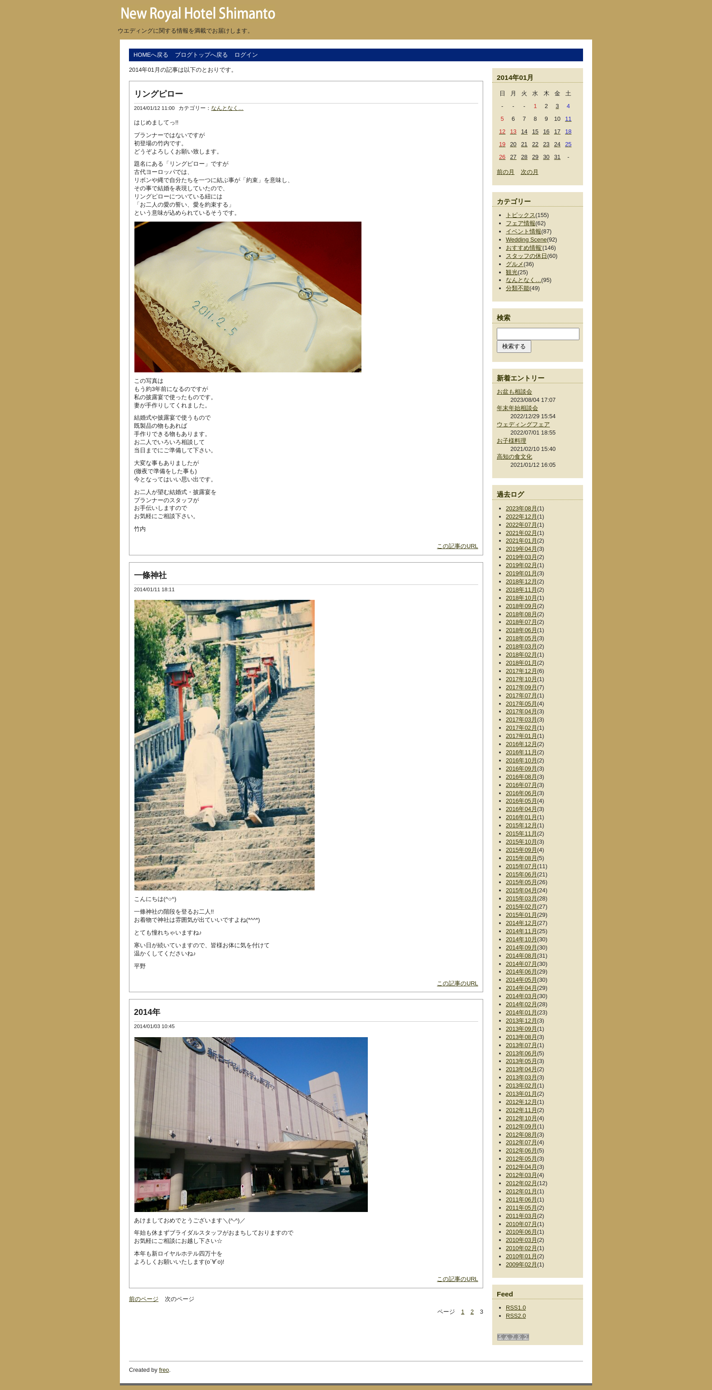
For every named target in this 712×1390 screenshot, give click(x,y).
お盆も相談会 (514, 391)
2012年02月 (521, 1183)
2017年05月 (521, 703)
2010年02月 (521, 1248)
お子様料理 (511, 440)
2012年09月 (521, 1126)
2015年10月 (521, 841)
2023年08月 (521, 508)
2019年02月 (521, 565)
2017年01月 (521, 735)
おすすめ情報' (524, 247)
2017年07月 (521, 695)
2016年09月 (521, 768)
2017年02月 (521, 727)
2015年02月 (521, 906)
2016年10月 (521, 760)
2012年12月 (521, 1101)
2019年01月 (521, 573)
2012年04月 (521, 1166)
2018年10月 (521, 597)
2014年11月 (521, 931)
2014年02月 (521, 1004)
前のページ (143, 1299)
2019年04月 (521, 548)
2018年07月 (521, 621)
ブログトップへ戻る (201, 54)
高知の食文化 (514, 456)
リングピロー (158, 94)
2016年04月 (521, 809)
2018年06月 (521, 630)
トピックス (520, 215)
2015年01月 (521, 914)
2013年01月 (521, 1093)
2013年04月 (521, 1069)
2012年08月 (521, 1134)
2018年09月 (521, 606)
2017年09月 (521, 687)
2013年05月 (521, 1061)
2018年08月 (521, 614)
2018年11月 (521, 589)
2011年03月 (521, 1215)
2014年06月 (521, 971)
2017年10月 (521, 679)
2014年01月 (521, 1012)
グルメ (515, 264)
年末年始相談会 (517, 408)
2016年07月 (521, 785)
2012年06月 (521, 1150)
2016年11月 (521, 752)
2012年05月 (521, 1158)
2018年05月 (521, 638)
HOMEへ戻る (151, 54)
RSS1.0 (516, 1307)
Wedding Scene (526, 239)
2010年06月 (521, 1231)
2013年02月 (521, 1085)
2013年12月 (521, 1020)
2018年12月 (521, 581)
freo (164, 1369)
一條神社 (150, 575)
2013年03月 (521, 1077)
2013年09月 (521, 1028)
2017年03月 (521, 719)
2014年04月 (521, 987)
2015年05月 (521, 882)
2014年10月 (521, 939)
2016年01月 (521, 817)
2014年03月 (521, 996)
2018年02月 (521, 654)
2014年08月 (521, 955)
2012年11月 (521, 1110)
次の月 (530, 171)
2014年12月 (521, 923)
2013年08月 (521, 1037)
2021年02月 (521, 532)
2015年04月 (521, 890)
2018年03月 (521, 646)
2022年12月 (521, 516)
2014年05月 (521, 979)
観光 (512, 272)
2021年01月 (521, 540)
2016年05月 (521, 800)
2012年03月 (521, 1175)
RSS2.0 (516, 1315)
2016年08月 (521, 776)
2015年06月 (521, 874)
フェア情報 (520, 223)
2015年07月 (521, 866)
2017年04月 (521, 711)
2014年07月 (521, 963)
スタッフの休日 (526, 255)
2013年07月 (521, 1045)
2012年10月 (521, 1118)
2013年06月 (521, 1053)
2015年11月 (521, 833)
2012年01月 (521, 1191)
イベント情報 (523, 231)
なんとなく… (227, 108)
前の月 (505, 171)
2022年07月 (521, 524)
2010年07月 (521, 1224)
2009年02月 (521, 1264)
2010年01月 (521, 1256)
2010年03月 (521, 1240)
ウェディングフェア (523, 424)
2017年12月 (521, 671)
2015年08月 (521, 858)
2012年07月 (521, 1142)
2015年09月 (521, 849)
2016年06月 (521, 793)
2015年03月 (521, 898)
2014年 (147, 1012)
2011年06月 (521, 1199)
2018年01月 (521, 662)
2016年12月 (521, 744)
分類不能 (517, 288)
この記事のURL (457, 546)
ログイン (246, 54)
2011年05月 (521, 1207)
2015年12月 (521, 825)
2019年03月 (521, 557)
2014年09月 (521, 947)
